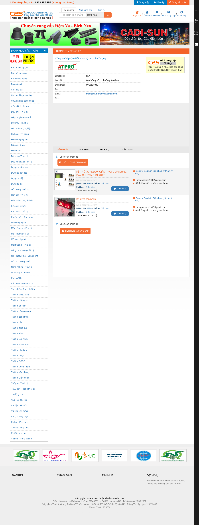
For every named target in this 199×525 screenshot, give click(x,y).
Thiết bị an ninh (18, 306)
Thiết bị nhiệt (17, 355)
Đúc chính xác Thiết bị (22, 161)
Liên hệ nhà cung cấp (72, 162)
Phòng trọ (80, 512)
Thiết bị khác (17, 333)
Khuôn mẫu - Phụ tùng (22, 217)
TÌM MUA (108, 475)
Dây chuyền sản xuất (21, 117)
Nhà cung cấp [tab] (85, 10)
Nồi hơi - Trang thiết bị (22, 261)
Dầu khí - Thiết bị (19, 112)
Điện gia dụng (18, 145)
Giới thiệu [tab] (84, 149)
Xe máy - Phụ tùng (20, 427)
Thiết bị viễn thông (20, 378)
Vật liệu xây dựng (19, 411)
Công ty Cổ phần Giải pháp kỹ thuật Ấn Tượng (153, 199)
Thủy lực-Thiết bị (19, 383)
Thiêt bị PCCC (18, 361)
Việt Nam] (105, 183)
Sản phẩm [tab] (69, 10)
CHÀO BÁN (64, 475)
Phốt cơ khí (16, 278)
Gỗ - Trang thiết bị (20, 189)
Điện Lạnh (16, 150)
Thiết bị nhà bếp (19, 350)
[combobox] (103, 15)
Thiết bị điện (17, 322)
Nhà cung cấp (168, 14)
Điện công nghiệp (19, 139)
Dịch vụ (157, 14)
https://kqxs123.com (114, 512)
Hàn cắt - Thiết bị (19, 195)
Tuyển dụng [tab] (126, 149)
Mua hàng (120, 188)
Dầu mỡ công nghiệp (21, 128)
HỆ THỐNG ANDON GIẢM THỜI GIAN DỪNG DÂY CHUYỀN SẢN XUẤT (101, 173)
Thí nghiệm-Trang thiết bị (23, 289)
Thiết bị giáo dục (19, 328)
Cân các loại (17, 89)
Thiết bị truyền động (20, 366)
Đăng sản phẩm (178, 2)
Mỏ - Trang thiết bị (20, 233)
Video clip (181, 14)
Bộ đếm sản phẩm (86, 199)
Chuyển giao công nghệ (22, 101)
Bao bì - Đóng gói (19, 67)
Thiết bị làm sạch (19, 339)
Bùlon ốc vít (16, 84)
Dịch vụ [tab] (101, 10)
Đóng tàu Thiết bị (19, 156)
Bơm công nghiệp (19, 78)
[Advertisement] (121, 124)
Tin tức (196, 10)
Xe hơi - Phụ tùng (19, 422)
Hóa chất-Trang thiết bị (22, 200)
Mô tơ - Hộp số (18, 239)
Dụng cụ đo (17, 184)
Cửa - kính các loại (20, 106)
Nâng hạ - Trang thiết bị (22, 250)
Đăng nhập (143, 2)
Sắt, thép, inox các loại (22, 283)
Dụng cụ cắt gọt (19, 173)
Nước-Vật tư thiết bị (20, 272)
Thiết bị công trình (20, 317)
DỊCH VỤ (152, 475)
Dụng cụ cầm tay (19, 167)
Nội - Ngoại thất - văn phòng (24, 256)
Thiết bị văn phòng (20, 372)
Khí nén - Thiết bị (19, 211)
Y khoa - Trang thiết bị (21, 438)
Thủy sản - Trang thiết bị (23, 389)
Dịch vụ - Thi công (20, 134)
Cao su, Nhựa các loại (21, 95)
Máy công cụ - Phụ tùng (22, 228)
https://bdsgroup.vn (95, 512)
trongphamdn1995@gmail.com (102, 93)
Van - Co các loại (19, 400)
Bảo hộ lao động (19, 73)
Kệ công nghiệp (18, 206)
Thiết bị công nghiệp (21, 311)
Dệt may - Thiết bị (19, 123)
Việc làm (137, 14)
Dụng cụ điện (17, 178)
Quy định (196, 21)
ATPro (89, 183)
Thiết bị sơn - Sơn (20, 344)
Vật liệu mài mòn (19, 405)
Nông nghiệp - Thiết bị (22, 267)
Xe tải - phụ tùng (19, 433)
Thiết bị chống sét (19, 300)
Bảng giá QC (196, 33)
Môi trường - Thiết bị (21, 245)
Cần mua (147, 14)
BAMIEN (17, 475)
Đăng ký (159, 2)
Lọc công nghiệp (19, 222)
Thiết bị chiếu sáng (20, 294)
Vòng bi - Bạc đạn (19, 416)
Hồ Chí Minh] (90, 187)
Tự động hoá (17, 394)
